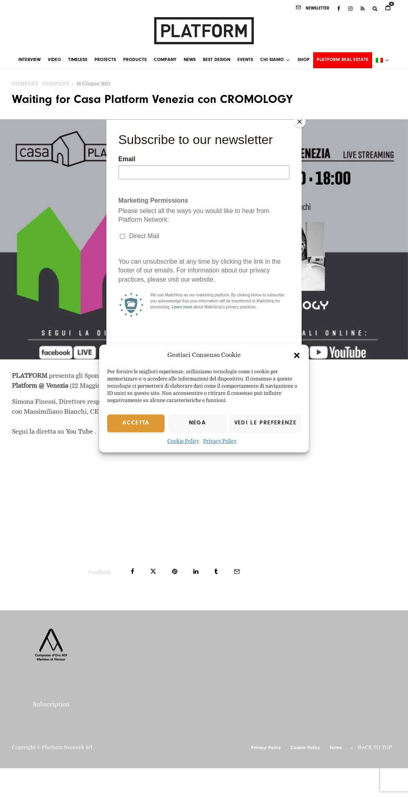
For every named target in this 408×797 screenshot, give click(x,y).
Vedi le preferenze (265, 423)
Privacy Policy (220, 441)
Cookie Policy (183, 441)
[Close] (300, 122)
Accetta (135, 423)
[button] (297, 356)
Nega (197, 423)
